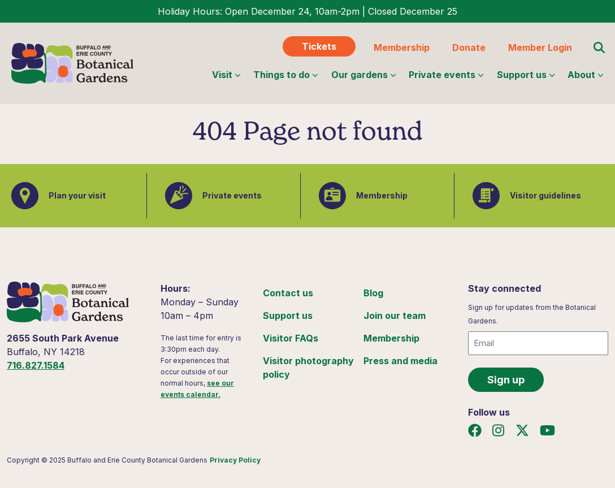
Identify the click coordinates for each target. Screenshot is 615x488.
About (586, 74)
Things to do (285, 74)
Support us (526, 74)
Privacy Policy (235, 460)
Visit (226, 74)
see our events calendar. (197, 389)
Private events (446, 74)
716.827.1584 (35, 365)
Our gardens (363, 74)
